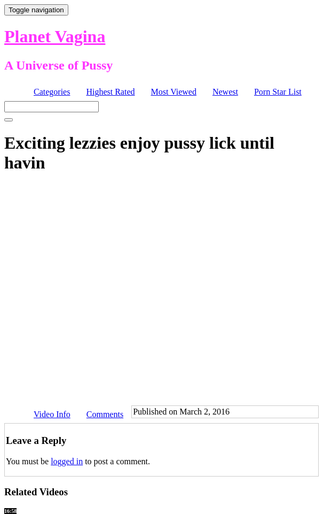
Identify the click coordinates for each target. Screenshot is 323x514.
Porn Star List (278, 91)
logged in (67, 461)
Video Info (52, 414)
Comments (104, 414)
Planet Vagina (54, 36)
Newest (225, 91)
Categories (52, 91)
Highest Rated (110, 91)
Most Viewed (173, 91)
